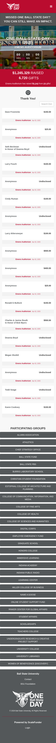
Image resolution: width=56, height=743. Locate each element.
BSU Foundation (28, 684)
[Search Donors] (46, 104)
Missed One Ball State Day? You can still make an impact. (28, 19)
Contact (27, 679)
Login (27, 728)
